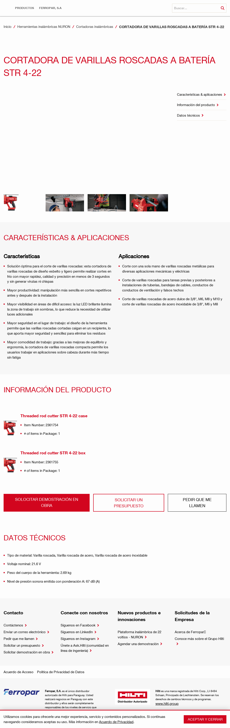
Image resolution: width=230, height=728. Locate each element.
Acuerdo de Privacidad (116, 722)
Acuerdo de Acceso (18, 672)
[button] (24, 8)
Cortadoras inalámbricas (94, 26)
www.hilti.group (167, 703)
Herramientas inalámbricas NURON (43, 26)
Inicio (7, 26)
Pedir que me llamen (197, 502)
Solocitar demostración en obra (46, 502)
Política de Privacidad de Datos (60, 672)
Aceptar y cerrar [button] (205, 719)
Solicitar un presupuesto (129, 502)
